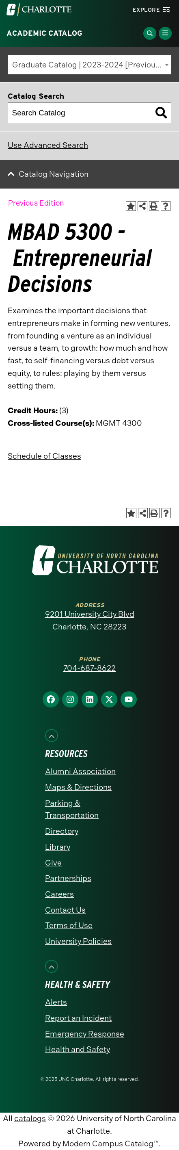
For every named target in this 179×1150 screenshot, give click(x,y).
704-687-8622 (89, 668)
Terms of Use (69, 925)
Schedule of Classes (44, 456)
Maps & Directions (78, 787)
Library (57, 847)
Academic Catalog (44, 33)
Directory (61, 831)
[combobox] (89, 64)
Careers (59, 894)
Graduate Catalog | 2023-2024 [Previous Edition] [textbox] (91, 64)
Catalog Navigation (53, 174)
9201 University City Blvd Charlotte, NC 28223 (89, 620)
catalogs (30, 1118)
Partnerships (68, 878)
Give (53, 863)
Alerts (56, 1002)
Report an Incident (78, 1018)
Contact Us (65, 910)
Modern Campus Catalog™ (111, 1143)
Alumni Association (80, 771)
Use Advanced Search (48, 145)
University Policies (78, 941)
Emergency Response (84, 1034)
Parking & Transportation (72, 809)
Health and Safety (77, 1049)
